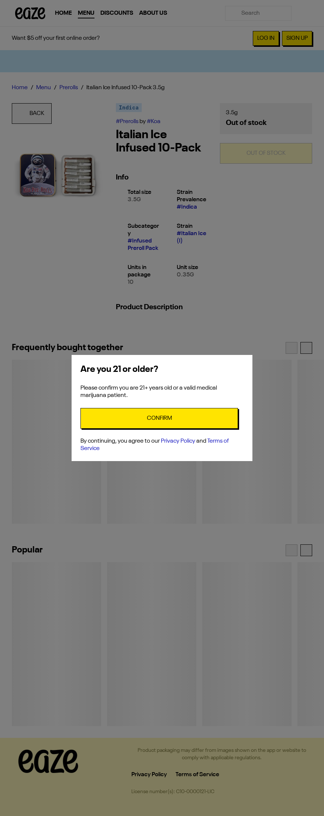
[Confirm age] (159, 418)
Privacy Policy (178, 441)
